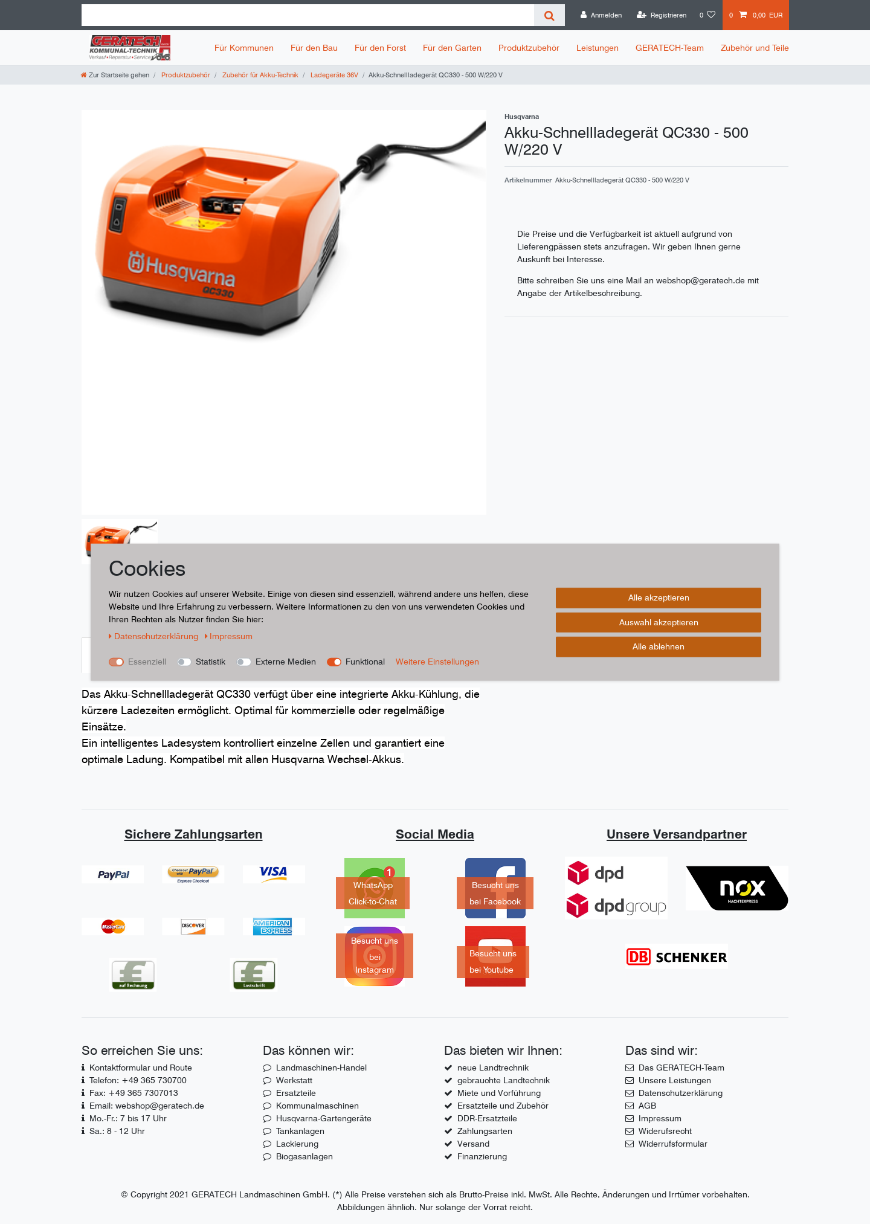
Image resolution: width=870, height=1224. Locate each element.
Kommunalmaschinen (317, 1105)
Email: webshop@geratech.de (146, 1105)
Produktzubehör (528, 48)
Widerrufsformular (673, 1143)
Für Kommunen (244, 48)
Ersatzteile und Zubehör (503, 1105)
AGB (647, 1105)
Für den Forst (380, 48)
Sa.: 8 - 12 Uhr (117, 1131)
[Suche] (549, 15)
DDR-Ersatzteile (487, 1118)
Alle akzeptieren (658, 597)
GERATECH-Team (670, 48)
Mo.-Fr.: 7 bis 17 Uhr (128, 1118)
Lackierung (297, 1143)
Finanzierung (482, 1156)
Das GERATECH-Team (681, 1067)
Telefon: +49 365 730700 (138, 1080)
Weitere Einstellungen (437, 661)
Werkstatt (294, 1080)
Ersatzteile (296, 1093)
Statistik (210, 661)
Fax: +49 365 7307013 (133, 1093)
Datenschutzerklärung (681, 1093)
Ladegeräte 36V (333, 75)
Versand (473, 1143)
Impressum (660, 1118)
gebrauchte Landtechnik (503, 1080)
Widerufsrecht (665, 1131)
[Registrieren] (661, 15)
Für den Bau (314, 48)
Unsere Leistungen (675, 1080)
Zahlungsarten (484, 1131)
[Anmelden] (601, 15)
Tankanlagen (300, 1131)
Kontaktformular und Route (140, 1067)
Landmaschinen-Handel (321, 1067)
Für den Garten (452, 48)
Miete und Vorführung (499, 1093)
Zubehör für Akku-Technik (259, 75)
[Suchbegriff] (308, 15)
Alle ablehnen (659, 646)
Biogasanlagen (304, 1156)
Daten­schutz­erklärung (155, 636)
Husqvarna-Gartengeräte (324, 1118)
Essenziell (147, 661)
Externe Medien (286, 661)
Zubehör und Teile (755, 48)
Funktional (365, 661)
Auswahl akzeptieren (658, 621)
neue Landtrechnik (493, 1067)
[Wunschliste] (708, 15)
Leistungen (597, 48)
